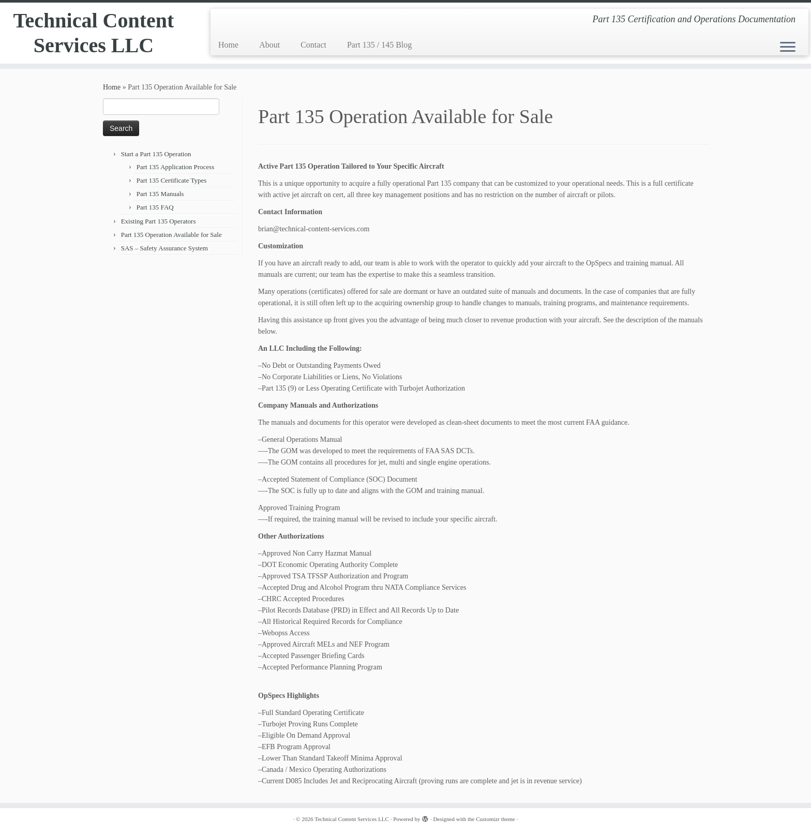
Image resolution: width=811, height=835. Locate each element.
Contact (313, 44)
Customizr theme (495, 819)
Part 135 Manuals (160, 194)
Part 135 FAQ (155, 207)
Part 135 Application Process (176, 167)
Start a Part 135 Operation (156, 154)
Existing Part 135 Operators (158, 221)
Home (228, 44)
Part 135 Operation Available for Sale (171, 234)
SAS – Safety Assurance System (164, 248)
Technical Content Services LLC (93, 33)
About (269, 44)
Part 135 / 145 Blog (379, 44)
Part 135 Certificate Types (172, 180)
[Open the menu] (787, 47)
